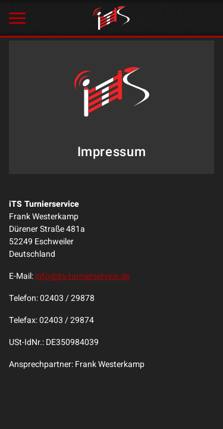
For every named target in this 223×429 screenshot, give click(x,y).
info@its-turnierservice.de (82, 276)
